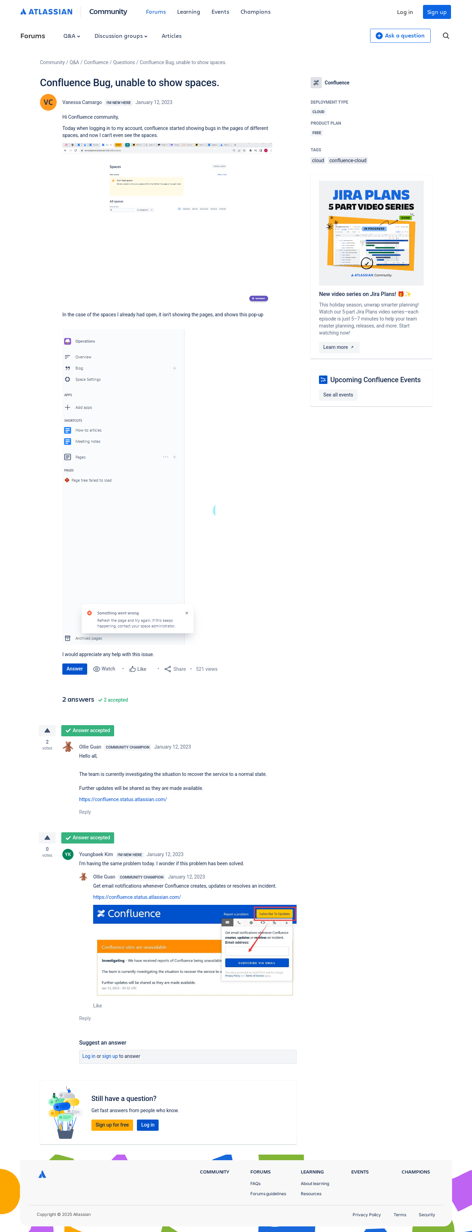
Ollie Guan (90, 747)
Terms (400, 1214)
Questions (124, 62)
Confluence (96, 62)
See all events (338, 395)
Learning (188, 11)
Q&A (71, 35)
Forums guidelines (268, 1193)
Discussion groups (121, 35)
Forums (156, 11)
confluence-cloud (348, 160)
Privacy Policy (367, 1214)
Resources (311, 1193)
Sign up (437, 11)
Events (220, 11)
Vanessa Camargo (82, 102)
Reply (85, 812)
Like (97, 1007)
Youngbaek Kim (96, 855)
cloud (318, 160)
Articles (171, 35)
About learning (315, 1183)
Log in (405, 11)
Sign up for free (112, 1126)
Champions (256, 11)
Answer (75, 669)
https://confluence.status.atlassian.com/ (123, 800)
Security (427, 1214)
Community (108, 11)
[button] (167, 224)
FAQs (255, 1183)
